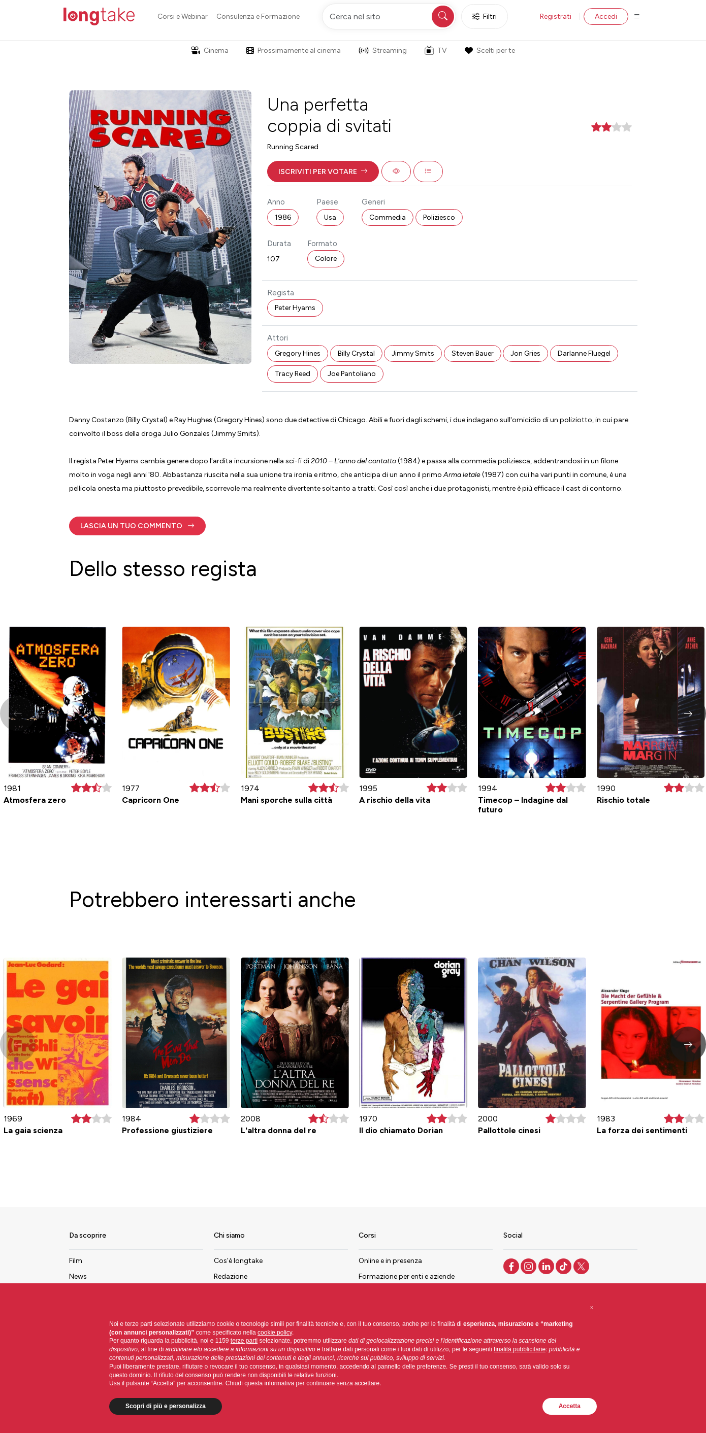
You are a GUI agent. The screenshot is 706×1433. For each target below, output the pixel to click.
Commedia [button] (387, 217)
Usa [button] (330, 217)
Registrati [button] (555, 16)
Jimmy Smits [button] (413, 353)
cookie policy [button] (275, 1332)
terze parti (244, 1340)
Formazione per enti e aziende (407, 1276)
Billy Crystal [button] (356, 353)
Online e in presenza (390, 1260)
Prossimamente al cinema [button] (293, 50)
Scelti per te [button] (490, 50)
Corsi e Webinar (182, 16)
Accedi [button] (606, 16)
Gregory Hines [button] (297, 353)
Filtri (484, 16)
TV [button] (436, 50)
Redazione (230, 1276)
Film (75, 1260)
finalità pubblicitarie (519, 1349)
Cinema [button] (210, 50)
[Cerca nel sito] (389, 16)
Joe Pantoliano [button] (352, 373)
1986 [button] (283, 217)
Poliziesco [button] (439, 217)
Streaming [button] (383, 50)
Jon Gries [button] (525, 353)
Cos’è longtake (238, 1260)
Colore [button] (326, 258)
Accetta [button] (570, 1406)
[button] (323, 171)
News (78, 1276)
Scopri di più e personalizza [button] (165, 1406)
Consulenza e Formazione (258, 16)
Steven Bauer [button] (473, 353)
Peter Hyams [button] (295, 307)
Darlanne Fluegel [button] (584, 353)
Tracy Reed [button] (292, 373)
